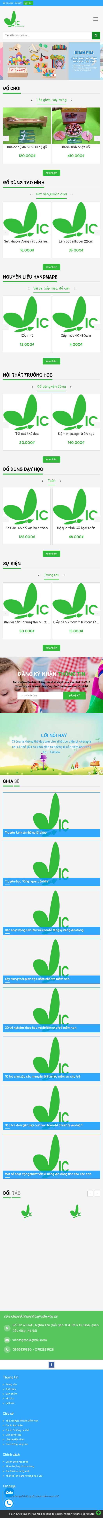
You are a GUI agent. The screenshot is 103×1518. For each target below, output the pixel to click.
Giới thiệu (11, 1389)
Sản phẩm (11, 1393)
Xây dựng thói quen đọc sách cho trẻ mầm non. (37, 978)
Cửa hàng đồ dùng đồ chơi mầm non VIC (34, 1496)
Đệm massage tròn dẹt (76, 434)
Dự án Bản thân (14, 1425)
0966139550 (22, 1349)
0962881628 (44, 1349)
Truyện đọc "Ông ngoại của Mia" (27, 881)
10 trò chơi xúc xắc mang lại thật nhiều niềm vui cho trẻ (42, 1076)
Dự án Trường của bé (17, 1430)
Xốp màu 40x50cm (76, 335)
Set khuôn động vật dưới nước (27, 241)
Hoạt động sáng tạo (17, 1444)
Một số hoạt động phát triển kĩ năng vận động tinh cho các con (48, 1174)
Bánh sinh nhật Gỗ (76, 147)
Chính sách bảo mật (17, 1461)
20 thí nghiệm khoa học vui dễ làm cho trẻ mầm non (40, 1027)
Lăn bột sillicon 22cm (76, 241)
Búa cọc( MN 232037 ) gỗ (27, 147)
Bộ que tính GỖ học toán (76, 528)
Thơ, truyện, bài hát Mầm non (22, 1420)
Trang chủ (11, 1384)
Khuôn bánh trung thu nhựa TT (27, 622)
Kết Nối (10, 1403)
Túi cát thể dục (27, 434)
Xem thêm (51, 172)
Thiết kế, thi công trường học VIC (24, 1475)
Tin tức (10, 1398)
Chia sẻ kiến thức (15, 1439)
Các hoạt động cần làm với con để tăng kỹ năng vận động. (44, 930)
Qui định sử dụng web (17, 1471)
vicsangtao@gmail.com (29, 1340)
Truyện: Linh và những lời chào (26, 832)
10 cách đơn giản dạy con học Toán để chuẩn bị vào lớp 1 (43, 1125)
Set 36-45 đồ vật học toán (27, 528)
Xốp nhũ (27, 335)
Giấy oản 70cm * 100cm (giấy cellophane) (76, 622)
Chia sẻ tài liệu (13, 1434)
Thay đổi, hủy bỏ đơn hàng (20, 1466)
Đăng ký (18, 3)
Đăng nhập (8, 3)
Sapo (91, 1514)
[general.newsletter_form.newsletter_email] (51, 695)
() (30, 3)
